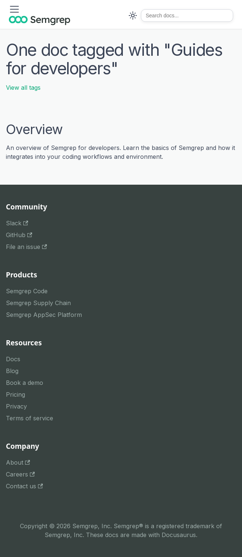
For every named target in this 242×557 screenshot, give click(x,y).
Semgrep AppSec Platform (44, 314)
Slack (17, 223)
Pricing (15, 394)
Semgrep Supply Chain (38, 303)
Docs (13, 359)
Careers (20, 474)
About (18, 462)
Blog (12, 371)
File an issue (26, 246)
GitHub (19, 235)
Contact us (24, 486)
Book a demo (24, 382)
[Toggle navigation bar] (14, 9)
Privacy (16, 406)
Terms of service (29, 418)
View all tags (23, 87)
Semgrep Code (27, 291)
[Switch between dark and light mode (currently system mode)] (133, 15)
